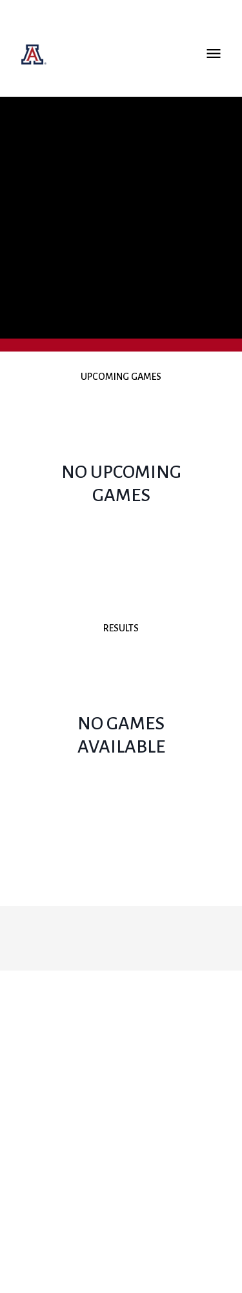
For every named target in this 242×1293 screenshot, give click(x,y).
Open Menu (214, 53)
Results (121, 628)
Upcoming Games (121, 376)
